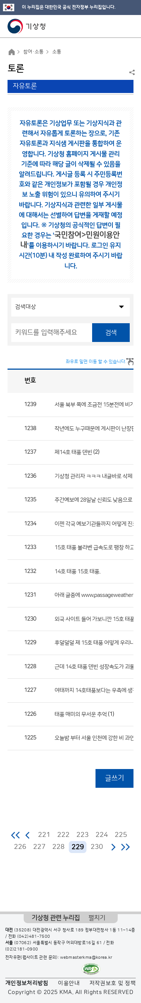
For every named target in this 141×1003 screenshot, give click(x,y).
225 (121, 835)
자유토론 (25, 86)
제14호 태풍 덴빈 (73, 452)
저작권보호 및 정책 (112, 983)
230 (97, 847)
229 (77, 847)
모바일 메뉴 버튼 (129, 26)
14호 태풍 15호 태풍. (77, 571)
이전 (28, 835)
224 (102, 835)
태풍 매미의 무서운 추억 (81, 714)
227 (39, 847)
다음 (113, 847)
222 (63, 835)
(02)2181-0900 (21, 949)
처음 (16, 835)
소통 (56, 51)
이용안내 (68, 983)
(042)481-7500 (33, 936)
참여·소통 (33, 51)
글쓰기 (114, 778)
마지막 (125, 847)
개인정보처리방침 (27, 983)
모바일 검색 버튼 (117, 26)
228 (58, 847)
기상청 (27, 26)
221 (44, 835)
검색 (111, 332)
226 (20, 847)
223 (82, 835)
